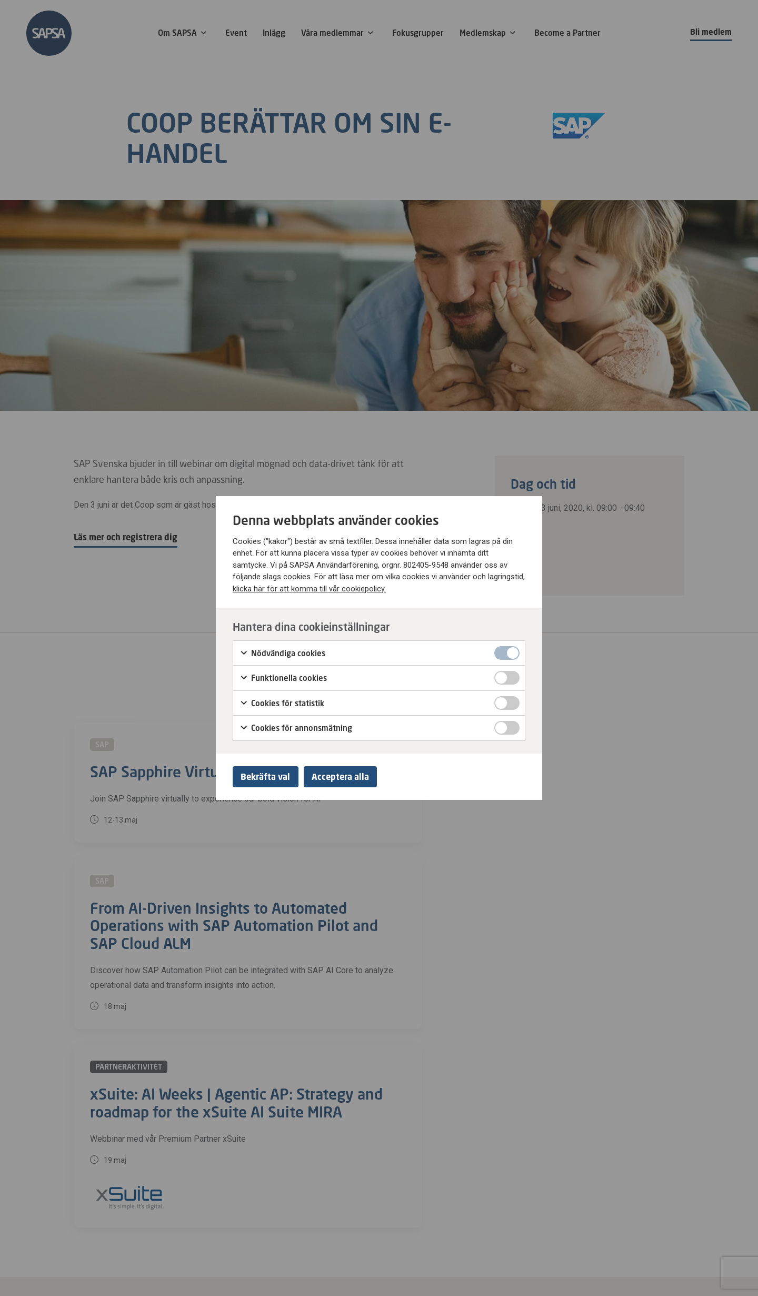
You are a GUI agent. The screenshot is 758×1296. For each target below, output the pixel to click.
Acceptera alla (349, 776)
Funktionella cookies (283, 676)
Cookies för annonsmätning (296, 726)
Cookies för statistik (282, 701)
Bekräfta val (268, 776)
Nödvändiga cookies (282, 651)
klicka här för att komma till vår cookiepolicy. (309, 586)
